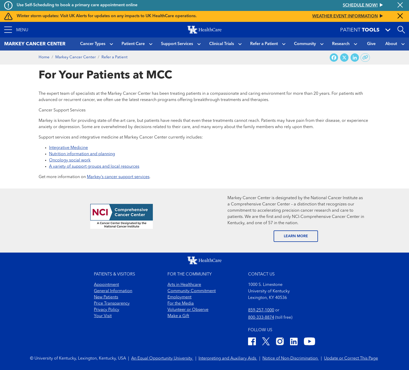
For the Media (180, 304)
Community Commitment (191, 291)
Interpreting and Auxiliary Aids (228, 358)
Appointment (106, 285)
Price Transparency (112, 304)
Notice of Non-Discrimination (290, 358)
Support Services (177, 44)
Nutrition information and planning (82, 154)
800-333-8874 (261, 318)
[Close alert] (400, 5)
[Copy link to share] (365, 57)
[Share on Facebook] (334, 57)
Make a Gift (178, 316)
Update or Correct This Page (351, 358)
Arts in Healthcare (184, 285)
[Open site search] (401, 29)
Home (44, 57)
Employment (179, 297)
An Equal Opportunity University (162, 358)
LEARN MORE (296, 236)
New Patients (106, 297)
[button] (16, 29)
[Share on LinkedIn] (355, 57)
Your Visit (103, 316)
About (391, 44)
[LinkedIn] (294, 342)
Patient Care (133, 44)
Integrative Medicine (68, 148)
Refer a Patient (264, 44)
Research (341, 44)
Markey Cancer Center (75, 57)
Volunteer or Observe (187, 310)
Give (371, 44)
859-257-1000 (261, 310)
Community (305, 44)
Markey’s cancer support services (118, 177)
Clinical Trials (221, 44)
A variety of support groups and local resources (94, 167)
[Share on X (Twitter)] (344, 57)
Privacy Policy (106, 310)
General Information (113, 291)
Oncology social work (70, 160)
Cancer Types (92, 44)
